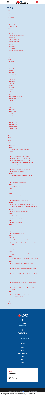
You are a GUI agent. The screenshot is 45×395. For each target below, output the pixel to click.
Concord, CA (11, 83)
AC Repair (11, 21)
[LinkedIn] (24, 338)
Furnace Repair (12, 31)
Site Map (9, 303)
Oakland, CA (11, 66)
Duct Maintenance (12, 48)
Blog (10, 15)
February (12, 151)
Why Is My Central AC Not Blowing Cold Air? (20, 218)
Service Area (11, 13)
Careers (9, 137)
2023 (10, 235)
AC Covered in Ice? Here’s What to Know (19, 182)
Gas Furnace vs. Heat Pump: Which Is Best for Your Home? (22, 204)
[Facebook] (21, 338)
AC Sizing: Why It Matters (16, 186)
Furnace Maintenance (13, 33)
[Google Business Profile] (28, 338)
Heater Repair (13, 120)
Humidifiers (11, 55)
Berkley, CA (11, 85)
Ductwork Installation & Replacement (16, 50)
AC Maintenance (12, 22)
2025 (10, 166)
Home (9, 10)
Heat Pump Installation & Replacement (16, 35)
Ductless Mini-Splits (13, 26)
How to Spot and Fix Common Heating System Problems (22, 152)
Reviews (9, 140)
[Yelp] (26, 338)
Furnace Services (13, 132)
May (11, 193)
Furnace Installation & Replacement (16, 30)
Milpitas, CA (11, 91)
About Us (9, 12)
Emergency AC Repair (13, 24)
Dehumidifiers (12, 57)
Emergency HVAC (13, 105)
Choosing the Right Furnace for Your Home (20, 164)
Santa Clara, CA (12, 63)
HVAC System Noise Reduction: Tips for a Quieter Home (22, 239)
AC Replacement (13, 74)
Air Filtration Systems (13, 54)
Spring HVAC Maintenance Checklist (18, 229)
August (11, 180)
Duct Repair (12, 109)
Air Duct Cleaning (12, 44)
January (11, 154)
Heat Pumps (12, 81)
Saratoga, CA (11, 64)
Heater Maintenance (14, 126)
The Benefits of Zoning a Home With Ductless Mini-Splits (22, 162)
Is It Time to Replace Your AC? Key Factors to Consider (22, 211)
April (11, 147)
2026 (10, 143)
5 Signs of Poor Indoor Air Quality (18, 233)
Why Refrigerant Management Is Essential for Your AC (22, 175)
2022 (10, 291)
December (12, 293)
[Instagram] (23, 338)
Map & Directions (22, 325)
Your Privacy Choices (20, 391)
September (12, 145)
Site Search (10, 305)
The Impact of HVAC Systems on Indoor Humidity (21, 178)
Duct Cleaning (13, 79)
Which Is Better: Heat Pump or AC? (18, 171)
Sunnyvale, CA (11, 72)
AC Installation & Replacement (15, 19)
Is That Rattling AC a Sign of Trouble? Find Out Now (21, 195)
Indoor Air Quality (11, 42)
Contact (9, 301)
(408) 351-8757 (22, 334)
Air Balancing (11, 52)
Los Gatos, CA (11, 61)
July (11, 184)
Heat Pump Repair (12, 37)
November (12, 167)
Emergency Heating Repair (14, 41)
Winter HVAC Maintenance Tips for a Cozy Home (21, 169)
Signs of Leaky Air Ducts (16, 215)
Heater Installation (13, 124)
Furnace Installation (14, 102)
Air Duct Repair (12, 46)
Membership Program (12, 135)
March (11, 228)
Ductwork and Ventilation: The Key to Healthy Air (21, 156)
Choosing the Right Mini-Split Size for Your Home (21, 158)
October (11, 173)
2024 (10, 197)
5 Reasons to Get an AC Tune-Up (18, 222)
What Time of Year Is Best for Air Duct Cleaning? (20, 226)
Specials (9, 138)
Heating (9, 28)
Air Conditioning (11, 17)
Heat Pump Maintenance (14, 39)
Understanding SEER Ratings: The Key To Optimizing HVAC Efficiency (24, 299)
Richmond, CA (11, 87)
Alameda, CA (11, 70)
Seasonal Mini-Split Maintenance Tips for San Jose (21, 160)
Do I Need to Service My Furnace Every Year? (20, 200)
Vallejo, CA (11, 89)
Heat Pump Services (14, 122)
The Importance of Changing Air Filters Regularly (21, 149)
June (11, 188)
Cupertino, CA (11, 113)
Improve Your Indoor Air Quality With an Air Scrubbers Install (23, 278)
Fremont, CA (11, 68)
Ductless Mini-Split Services (15, 130)
